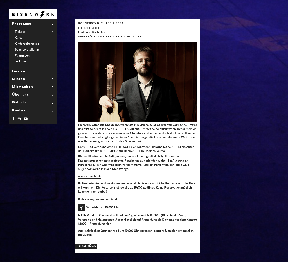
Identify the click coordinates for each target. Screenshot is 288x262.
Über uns (20, 94)
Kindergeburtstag (27, 43)
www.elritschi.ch (89, 176)
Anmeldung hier (100, 223)
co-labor (20, 61)
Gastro (18, 71)
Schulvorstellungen (28, 49)
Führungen (22, 55)
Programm (22, 24)
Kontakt (19, 110)
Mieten (18, 79)
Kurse (19, 37)
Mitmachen (22, 87)
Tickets (20, 31)
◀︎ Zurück (87, 246)
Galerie (19, 102)
